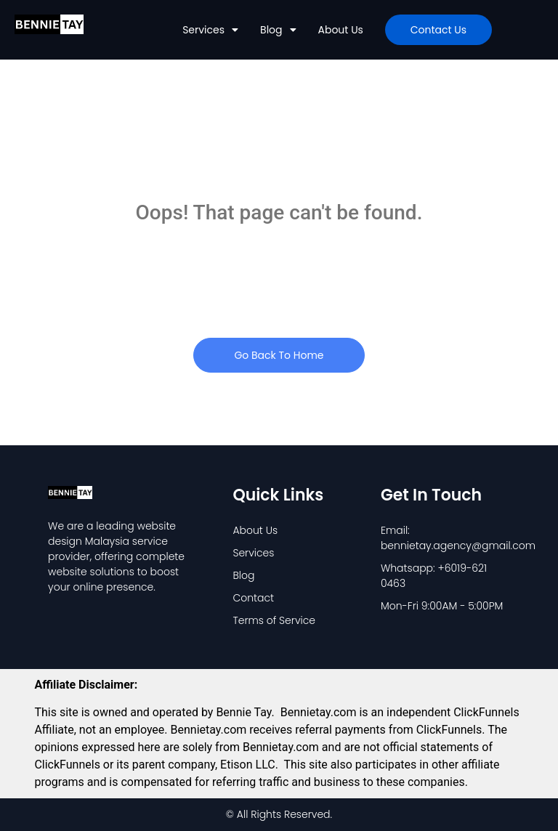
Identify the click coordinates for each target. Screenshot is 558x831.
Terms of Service (273, 620)
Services (210, 29)
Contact (253, 598)
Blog (278, 29)
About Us (340, 30)
